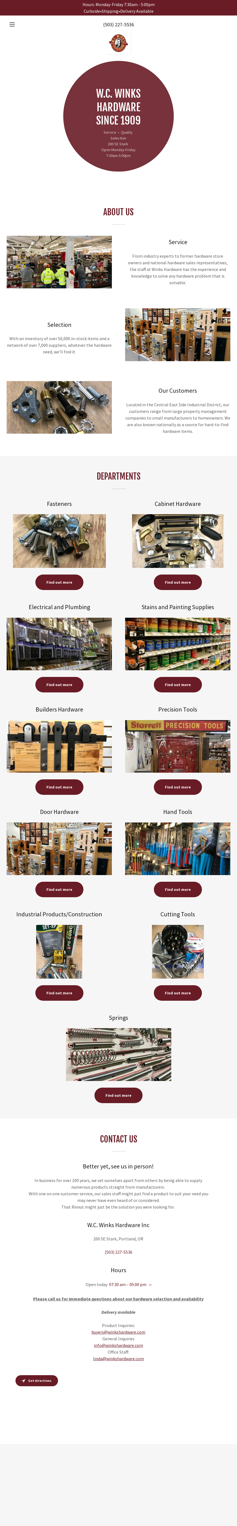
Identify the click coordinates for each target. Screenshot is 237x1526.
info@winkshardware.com (118, 1345)
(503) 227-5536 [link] (118, 24)
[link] (118, 34)
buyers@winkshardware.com (118, 1332)
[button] (23, 24)
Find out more (59, 582)
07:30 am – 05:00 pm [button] (127, 1284)
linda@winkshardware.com (118, 1358)
